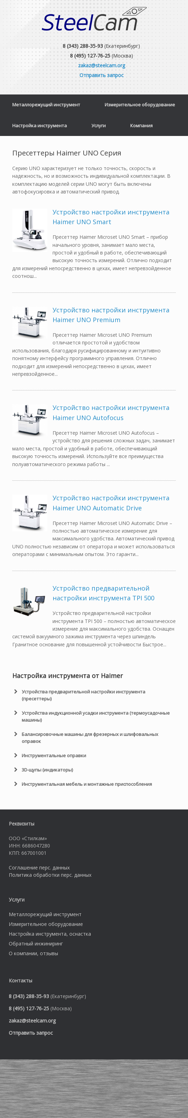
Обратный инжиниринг (36, 943)
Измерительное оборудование (140, 104)
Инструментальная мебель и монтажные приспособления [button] (82, 784)
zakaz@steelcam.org (101, 65)
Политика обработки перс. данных (50, 875)
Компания (141, 125)
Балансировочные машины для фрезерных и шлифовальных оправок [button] (85, 737)
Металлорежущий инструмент (46, 104)
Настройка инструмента (39, 125)
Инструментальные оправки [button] (49, 755)
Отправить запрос (101, 75)
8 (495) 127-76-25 (90, 55)
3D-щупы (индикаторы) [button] (42, 769)
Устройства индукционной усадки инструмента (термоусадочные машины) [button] (91, 716)
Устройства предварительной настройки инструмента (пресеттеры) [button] (78, 695)
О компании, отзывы (33, 953)
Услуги (98, 125)
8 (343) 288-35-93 (83, 46)
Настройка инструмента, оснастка (50, 933)
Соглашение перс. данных (39, 867)
